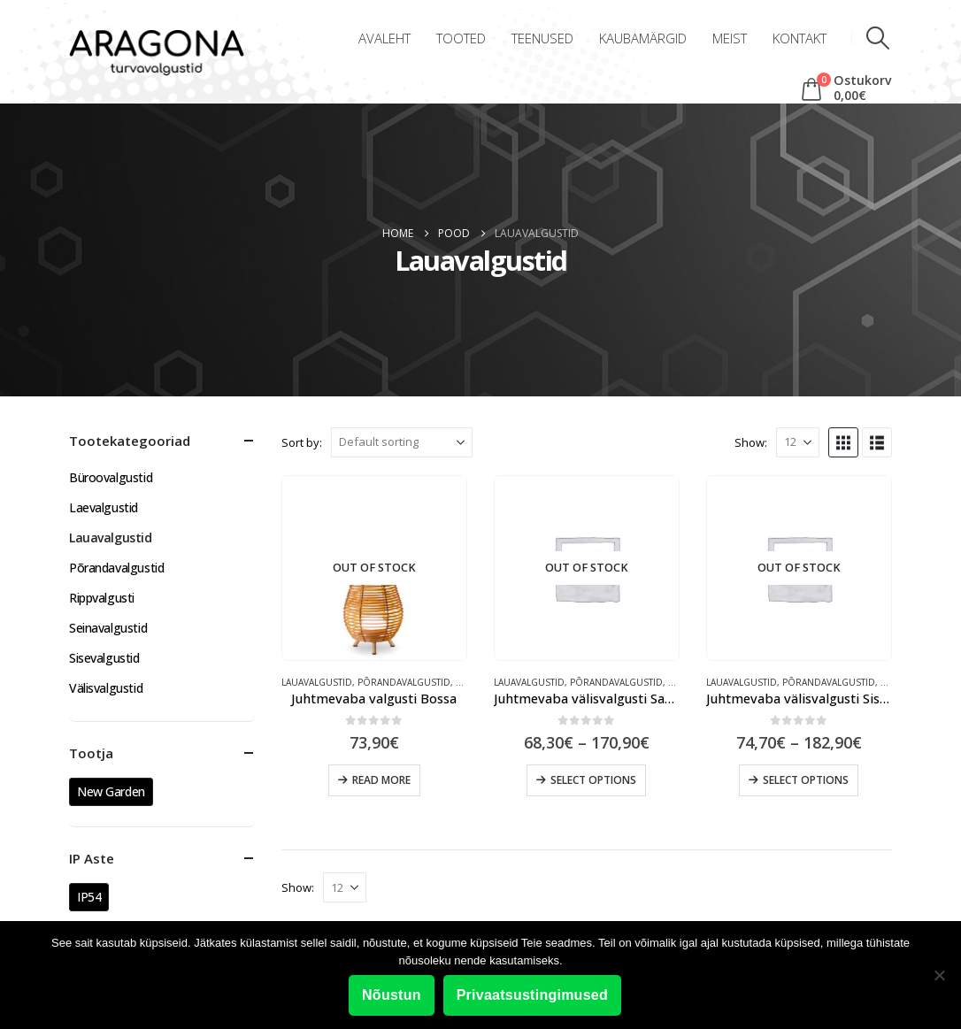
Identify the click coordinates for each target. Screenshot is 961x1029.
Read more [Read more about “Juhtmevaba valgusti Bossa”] (381, 779)
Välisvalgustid (105, 688)
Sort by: (301, 442)
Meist (729, 38)
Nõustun (391, 994)
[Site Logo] (156, 53)
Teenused (542, 38)
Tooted (461, 38)
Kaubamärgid (643, 38)
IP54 (89, 896)
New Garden (111, 791)
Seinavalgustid (108, 627)
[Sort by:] (402, 442)
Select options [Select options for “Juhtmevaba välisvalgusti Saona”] (593, 779)
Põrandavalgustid (403, 682)
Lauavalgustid (316, 682)
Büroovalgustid (110, 477)
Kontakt (799, 38)
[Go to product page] (374, 568)
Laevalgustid (103, 507)
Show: (750, 442)
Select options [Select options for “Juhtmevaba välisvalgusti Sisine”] (806, 779)
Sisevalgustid (104, 657)
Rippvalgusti (102, 597)
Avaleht (384, 38)
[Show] (797, 442)
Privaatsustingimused (532, 994)
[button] (878, 38)
